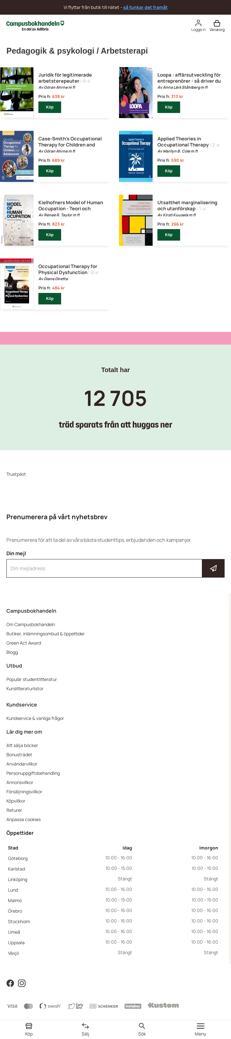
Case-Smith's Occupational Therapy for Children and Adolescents (70, 144)
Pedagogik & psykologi (50, 50)
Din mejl (115, 564)
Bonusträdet (19, 754)
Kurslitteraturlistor (25, 688)
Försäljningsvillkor (24, 792)
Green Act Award (23, 643)
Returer (14, 810)
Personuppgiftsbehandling (33, 773)
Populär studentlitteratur (31, 679)
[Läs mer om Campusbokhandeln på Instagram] (22, 983)
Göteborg (18, 858)
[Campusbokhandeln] (35, 25)
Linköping (17, 879)
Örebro (15, 911)
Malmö (15, 900)
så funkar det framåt (145, 7)
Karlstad (16, 869)
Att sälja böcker (22, 745)
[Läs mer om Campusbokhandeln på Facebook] (10, 983)
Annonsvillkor (19, 782)
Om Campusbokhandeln (30, 624)
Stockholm (19, 921)
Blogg (12, 652)
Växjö (13, 953)
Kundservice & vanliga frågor (35, 718)
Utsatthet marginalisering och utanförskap (187, 205)
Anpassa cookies (23, 819)
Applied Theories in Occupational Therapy (183, 141)
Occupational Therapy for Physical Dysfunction (67, 269)
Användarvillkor (21, 764)
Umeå (14, 932)
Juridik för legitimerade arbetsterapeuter (65, 77)
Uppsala (16, 942)
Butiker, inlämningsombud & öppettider (45, 634)
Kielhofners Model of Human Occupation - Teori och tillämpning (70, 208)
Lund (13, 890)
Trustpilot (16, 474)
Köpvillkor (15, 801)
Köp (49, 107)
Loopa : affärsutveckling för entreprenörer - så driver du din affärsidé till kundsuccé (189, 80)
